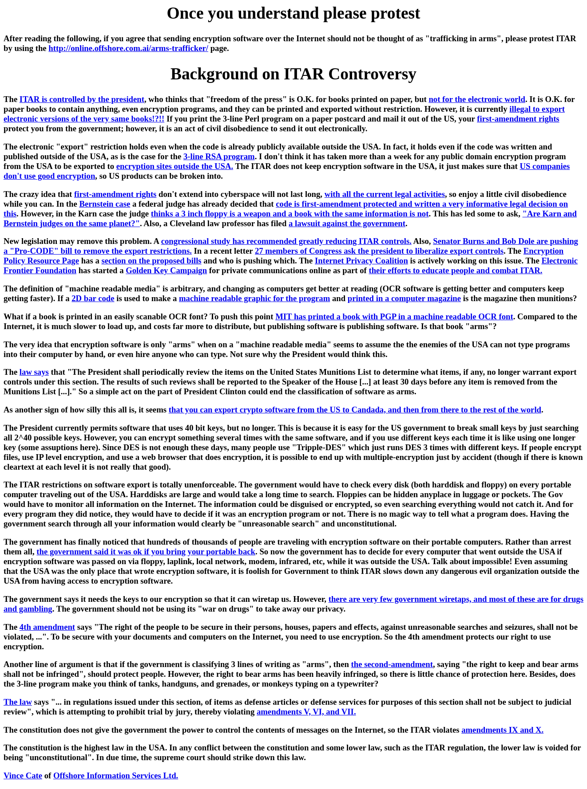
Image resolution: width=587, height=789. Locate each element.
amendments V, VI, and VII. (306, 711)
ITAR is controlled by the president (82, 99)
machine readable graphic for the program (254, 298)
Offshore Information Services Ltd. (115, 775)
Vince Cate (23, 775)
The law (18, 702)
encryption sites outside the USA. (174, 166)
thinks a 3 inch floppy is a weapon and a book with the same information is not (290, 213)
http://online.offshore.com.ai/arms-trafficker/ (128, 48)
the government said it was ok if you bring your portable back (145, 551)
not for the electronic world (476, 99)
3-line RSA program (219, 156)
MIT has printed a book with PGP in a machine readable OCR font (394, 316)
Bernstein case (104, 203)
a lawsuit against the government (347, 223)
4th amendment (47, 627)
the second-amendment (392, 664)
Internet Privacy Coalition (361, 260)
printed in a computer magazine (404, 298)
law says (34, 372)
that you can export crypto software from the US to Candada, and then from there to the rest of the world (355, 409)
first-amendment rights (518, 118)
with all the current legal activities (385, 194)
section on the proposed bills (151, 260)
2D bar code (92, 298)
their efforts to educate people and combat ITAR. (455, 270)
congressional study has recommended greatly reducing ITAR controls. (286, 241)
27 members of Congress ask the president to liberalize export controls (379, 250)
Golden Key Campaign (166, 270)
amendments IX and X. (502, 729)
